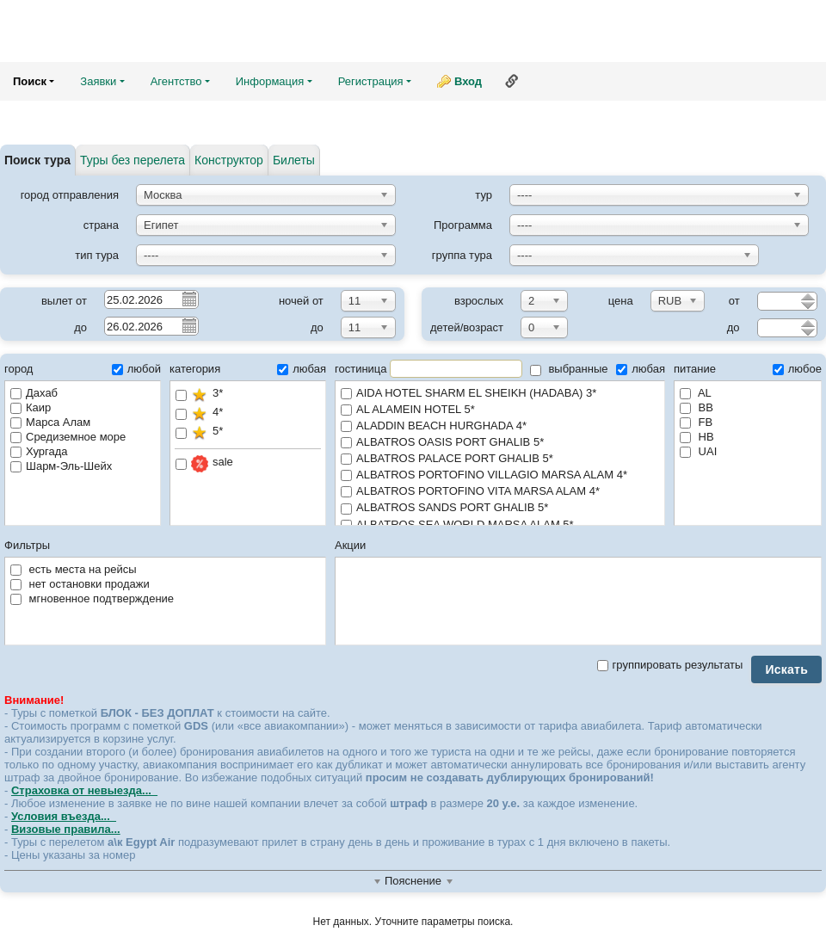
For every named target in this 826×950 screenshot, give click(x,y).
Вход (468, 81)
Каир (30, 407)
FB (696, 422)
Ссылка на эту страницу (512, 81)
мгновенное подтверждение (92, 598)
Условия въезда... (63, 816)
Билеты (294, 160)
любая (301, 368)
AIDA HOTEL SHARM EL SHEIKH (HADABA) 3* (500, 393)
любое (797, 368)
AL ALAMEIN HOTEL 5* (500, 410)
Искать (786, 669)
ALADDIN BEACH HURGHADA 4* (500, 426)
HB (697, 436)
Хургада (38, 451)
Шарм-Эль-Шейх (61, 466)
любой (136, 368)
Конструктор (228, 160)
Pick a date (188, 298)
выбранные (569, 368)
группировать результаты (670, 664)
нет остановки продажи (80, 583)
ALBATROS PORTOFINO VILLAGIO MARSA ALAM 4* (500, 475)
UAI (698, 451)
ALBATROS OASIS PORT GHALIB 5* (500, 442)
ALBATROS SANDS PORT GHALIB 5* (500, 508)
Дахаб (34, 392)
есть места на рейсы (73, 569)
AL (696, 392)
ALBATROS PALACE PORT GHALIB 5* (500, 459)
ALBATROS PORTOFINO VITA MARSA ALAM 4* (500, 491)
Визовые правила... (65, 829)
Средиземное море (68, 436)
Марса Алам (50, 422)
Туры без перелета (132, 160)
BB (696, 407)
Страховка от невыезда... (84, 790)
